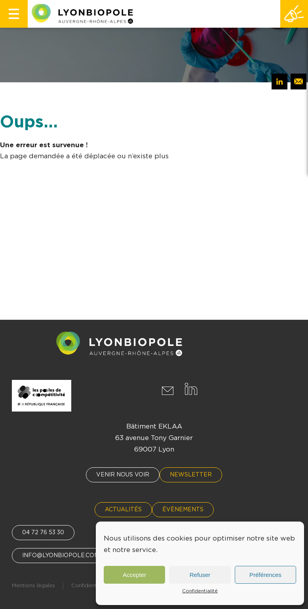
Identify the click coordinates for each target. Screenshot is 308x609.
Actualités (123, 509)
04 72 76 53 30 (43, 532)
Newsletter (191, 475)
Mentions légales (33, 585)
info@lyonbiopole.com (60, 555)
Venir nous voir (122, 475)
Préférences (265, 574)
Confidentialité (200, 590)
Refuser (200, 574)
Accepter (134, 574)
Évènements (182, 509)
